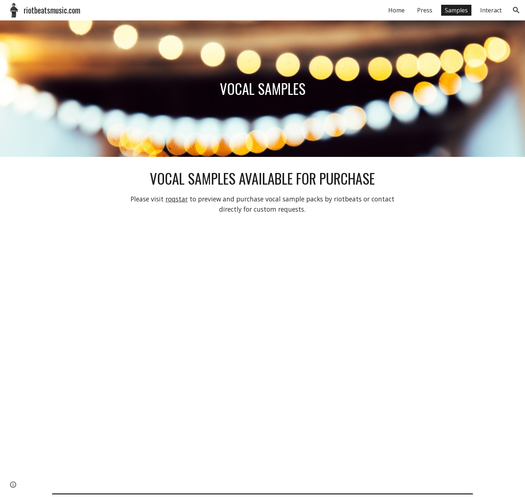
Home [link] (396, 10)
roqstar (177, 198)
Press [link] (424, 10)
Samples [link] (456, 10)
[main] (262, 88)
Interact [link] (491, 10)
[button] (516, 10)
